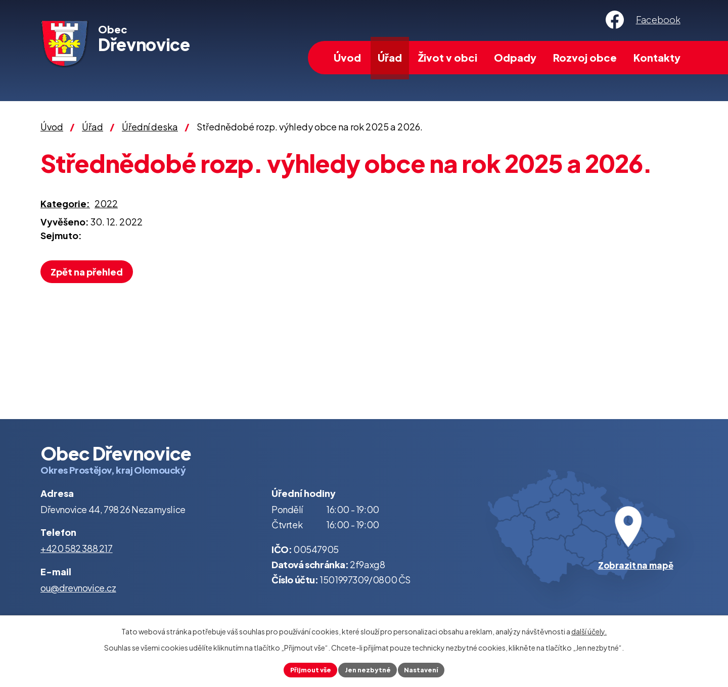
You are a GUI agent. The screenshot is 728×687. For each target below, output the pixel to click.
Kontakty (656, 57)
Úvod (347, 57)
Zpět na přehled (90, 272)
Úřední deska (150, 126)
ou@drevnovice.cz (78, 587)
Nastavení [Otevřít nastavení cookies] (426, 668)
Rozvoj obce (585, 57)
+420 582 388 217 (76, 548)
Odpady (515, 57)
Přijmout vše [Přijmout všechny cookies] (305, 668)
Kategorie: (65, 203)
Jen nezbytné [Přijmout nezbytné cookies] (368, 668)
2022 (106, 203)
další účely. (589, 629)
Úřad (390, 57)
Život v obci (447, 57)
